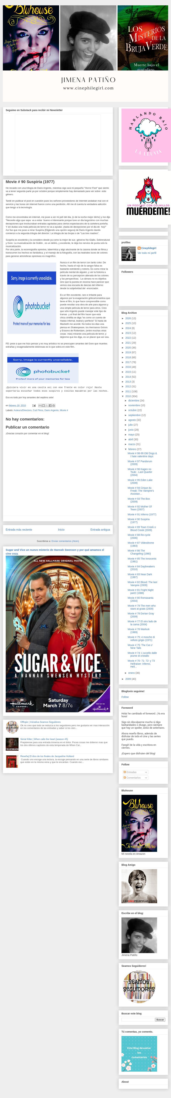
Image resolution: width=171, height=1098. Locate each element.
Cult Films (38, 410)
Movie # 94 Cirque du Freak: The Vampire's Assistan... (141, 490)
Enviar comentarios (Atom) (65, 541)
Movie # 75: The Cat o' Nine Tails (140, 647)
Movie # (64, 410)
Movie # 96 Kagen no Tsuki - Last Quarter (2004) (140, 472)
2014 (128, 376)
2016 (128, 367)
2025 (128, 323)
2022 (128, 337)
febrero (132, 449)
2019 (128, 352)
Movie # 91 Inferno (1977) (142, 514)
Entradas (130, 772)
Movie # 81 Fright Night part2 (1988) (141, 591)
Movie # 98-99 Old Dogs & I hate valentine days (142, 455)
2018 (128, 357)
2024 (128, 328)
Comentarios (132, 777)
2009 (128, 679)
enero (131, 672)
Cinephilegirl (148, 248)
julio (130, 424)
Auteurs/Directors (23, 410)
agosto (132, 420)
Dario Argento (52, 410)
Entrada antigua (100, 529)
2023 (128, 333)
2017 (128, 362)
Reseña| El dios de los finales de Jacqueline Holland (47, 756)
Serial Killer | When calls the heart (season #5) (44, 739)
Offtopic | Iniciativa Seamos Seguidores (40, 722)
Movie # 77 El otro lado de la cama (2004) (142, 623)
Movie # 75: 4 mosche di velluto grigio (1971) (141, 639)
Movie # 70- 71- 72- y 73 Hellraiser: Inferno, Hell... (141, 663)
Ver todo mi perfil (147, 253)
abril (131, 439)
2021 (128, 342)
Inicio (61, 529)
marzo (132, 444)
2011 (128, 391)
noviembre (134, 405)
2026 (128, 318)
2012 (128, 386)
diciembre (134, 400)
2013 (128, 381)
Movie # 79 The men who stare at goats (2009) (142, 607)
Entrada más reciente (19, 529)
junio (131, 429)
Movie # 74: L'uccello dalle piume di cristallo (142, 654)
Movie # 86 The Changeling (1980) (139, 552)
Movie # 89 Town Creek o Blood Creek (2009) (142, 529)
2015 (128, 371)
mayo (131, 434)
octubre (132, 410)
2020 (128, 347)
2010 (128, 396)
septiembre (134, 415)
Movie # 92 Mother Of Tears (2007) (140, 508)
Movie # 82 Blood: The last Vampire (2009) (142, 584)
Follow (125, 697)
